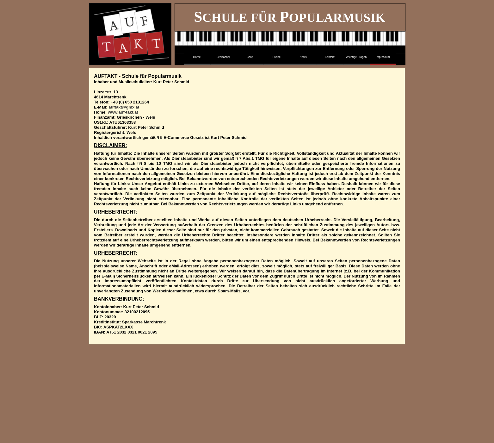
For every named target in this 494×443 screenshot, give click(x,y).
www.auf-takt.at (123, 112)
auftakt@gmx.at (123, 107)
